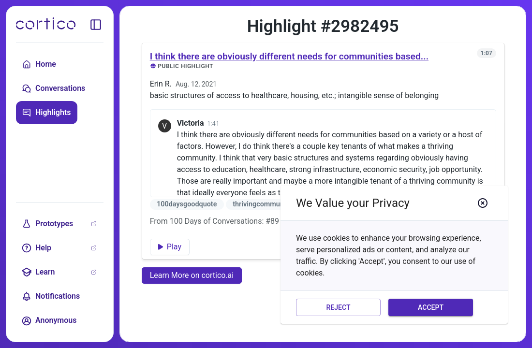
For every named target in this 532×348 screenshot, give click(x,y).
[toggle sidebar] (95, 24)
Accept (430, 308)
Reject (338, 307)
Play (169, 246)
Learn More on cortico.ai (192, 275)
